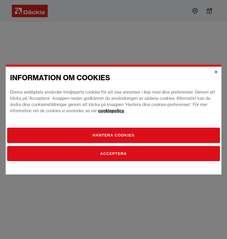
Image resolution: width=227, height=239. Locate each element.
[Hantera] (113, 135)
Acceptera (113, 153)
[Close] (216, 72)
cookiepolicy (111, 110)
